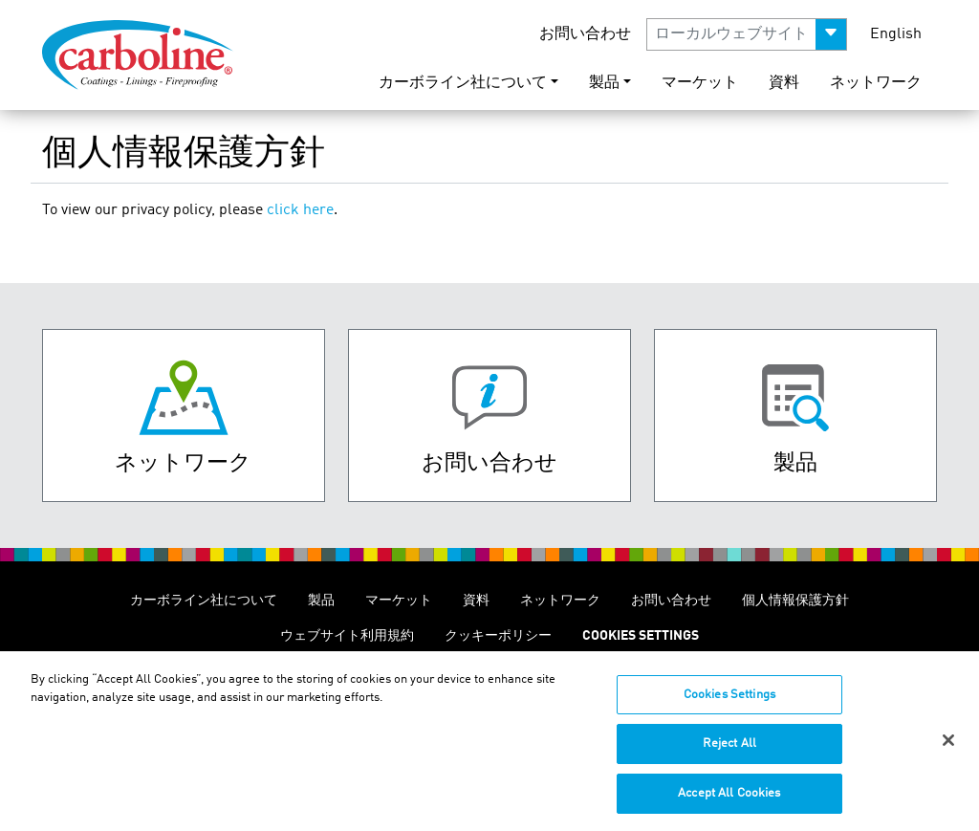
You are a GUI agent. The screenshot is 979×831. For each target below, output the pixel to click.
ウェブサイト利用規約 (347, 636)
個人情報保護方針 (795, 600)
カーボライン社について (203, 600)
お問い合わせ (585, 34)
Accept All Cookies (729, 803)
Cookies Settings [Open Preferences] (640, 636)
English (896, 34)
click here (300, 210)
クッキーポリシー (498, 636)
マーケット (700, 83)
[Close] (948, 750)
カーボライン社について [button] (463, 83)
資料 (784, 83)
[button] (746, 34)
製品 (321, 600)
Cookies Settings (729, 704)
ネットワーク (876, 83)
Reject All (729, 753)
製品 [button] (604, 83)
